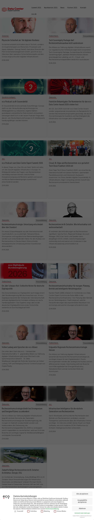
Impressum (82, 516)
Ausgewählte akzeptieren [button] (82, 501)
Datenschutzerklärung (52, 508)
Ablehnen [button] (82, 508)
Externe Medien (60, 511)
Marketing (45, 511)
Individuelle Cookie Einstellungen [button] (82, 512)
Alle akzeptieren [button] (82, 493)
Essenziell (18, 511)
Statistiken (32, 511)
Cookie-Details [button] (76, 515)
